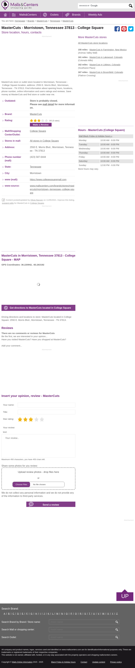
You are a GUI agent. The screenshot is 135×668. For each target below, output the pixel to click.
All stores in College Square (44, 141)
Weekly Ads (95, 14)
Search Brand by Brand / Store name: (21, 622)
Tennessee (35, 167)
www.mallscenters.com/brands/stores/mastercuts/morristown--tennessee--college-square (52, 189)
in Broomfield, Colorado (106, 72)
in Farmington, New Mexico (108, 49)
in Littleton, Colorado (105, 64)
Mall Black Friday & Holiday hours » (95, 136)
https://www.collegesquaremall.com (48, 179)
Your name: (8, 405)
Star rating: (8, 419)
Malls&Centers (28, 14)
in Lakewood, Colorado (106, 57)
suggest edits (8, 203)
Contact (84, 662)
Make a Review (41, 124)
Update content (98, 662)
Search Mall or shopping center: (17, 629)
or (38, 478)
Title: (5, 412)
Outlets (54, 14)
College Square (38, 131)
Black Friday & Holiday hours (63, 662)
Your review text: (9, 429)
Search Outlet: (9, 637)
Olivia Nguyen (36, 200)
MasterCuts (36, 114)
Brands (76, 14)
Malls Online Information (22, 662)
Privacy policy (116, 662)
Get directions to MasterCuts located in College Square (40, 308)
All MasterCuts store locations (92, 43)
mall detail (48, 104)
